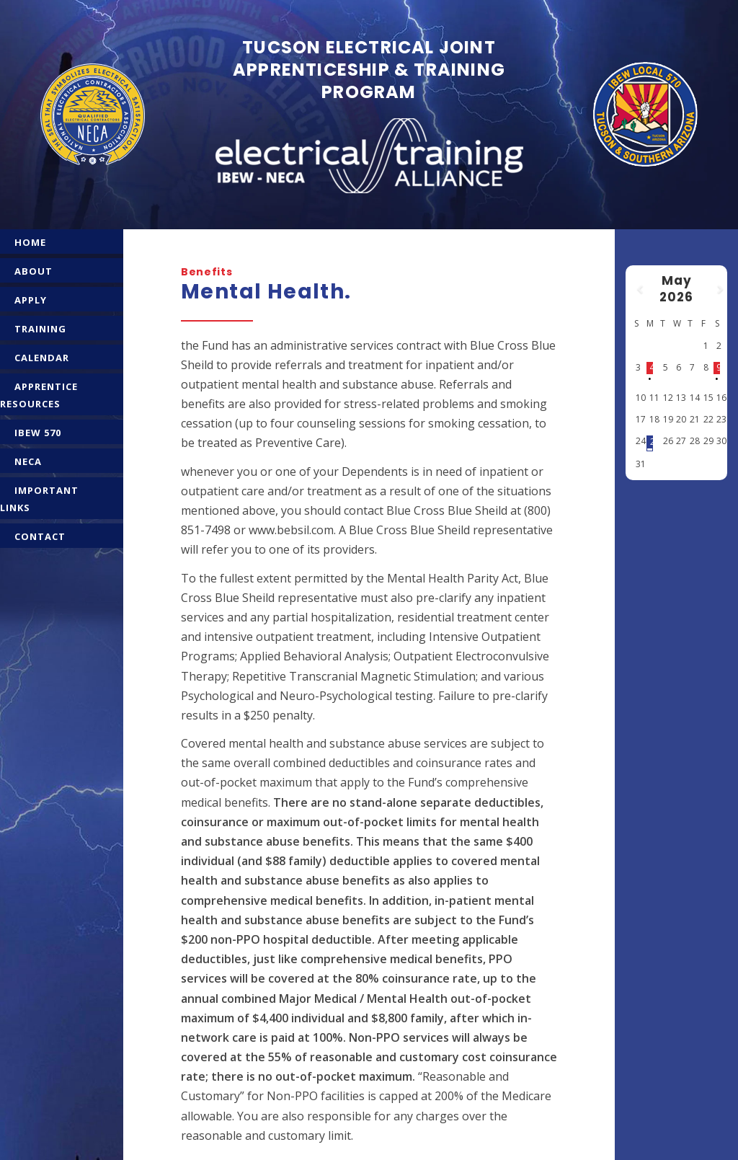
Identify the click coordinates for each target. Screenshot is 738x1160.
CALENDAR (41, 357)
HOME (30, 242)
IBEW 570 (37, 432)
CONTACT (40, 536)
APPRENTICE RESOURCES (39, 395)
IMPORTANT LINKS (39, 499)
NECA (28, 461)
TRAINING (40, 328)
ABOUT (33, 271)
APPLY (30, 299)
